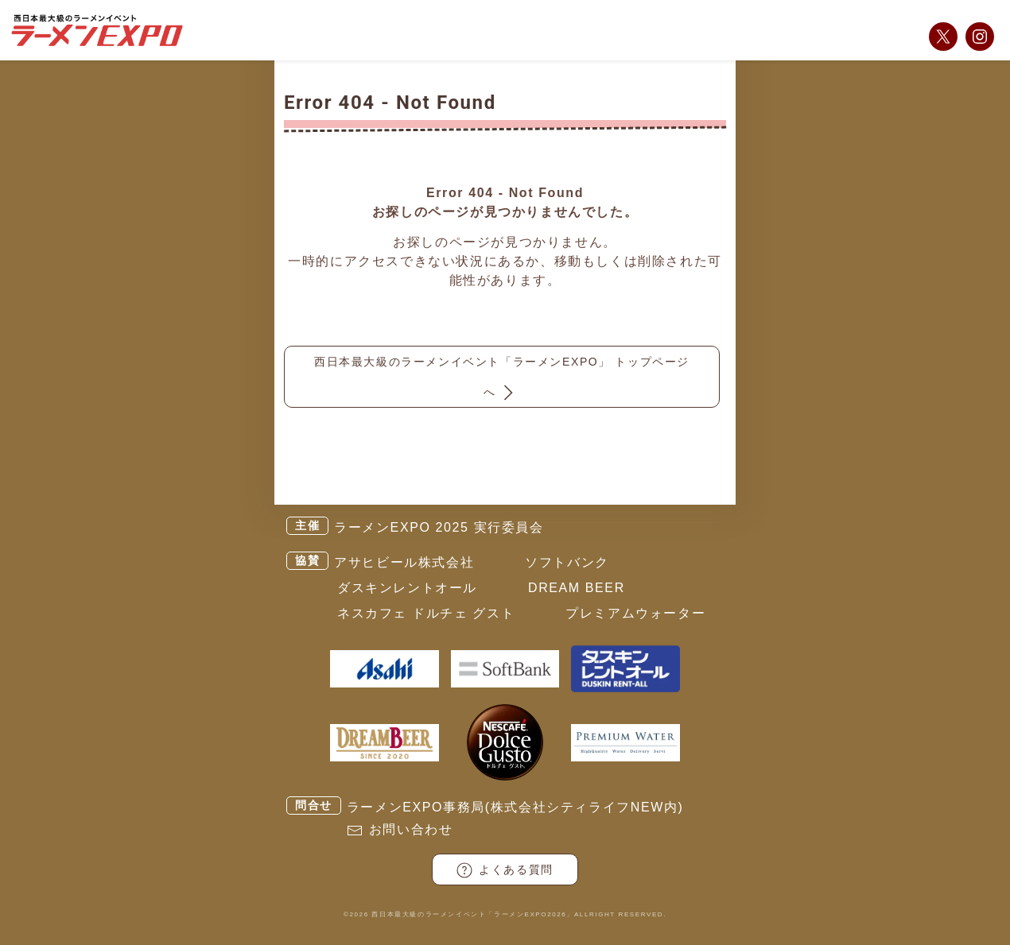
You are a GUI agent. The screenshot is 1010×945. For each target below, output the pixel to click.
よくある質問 (505, 870)
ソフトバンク (567, 562)
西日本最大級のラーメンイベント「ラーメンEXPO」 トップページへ (502, 380)
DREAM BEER (576, 587)
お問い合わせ (411, 829)
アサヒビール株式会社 (404, 562)
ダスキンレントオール (407, 587)
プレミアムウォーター (635, 613)
